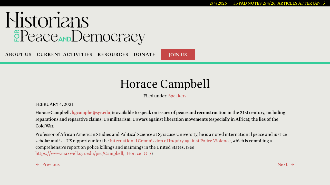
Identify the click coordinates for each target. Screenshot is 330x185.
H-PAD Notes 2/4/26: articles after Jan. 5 (279, 3)
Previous (51, 164)
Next (283, 164)
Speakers (177, 95)
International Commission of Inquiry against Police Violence (170, 140)
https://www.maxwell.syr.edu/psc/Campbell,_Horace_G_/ (93, 153)
